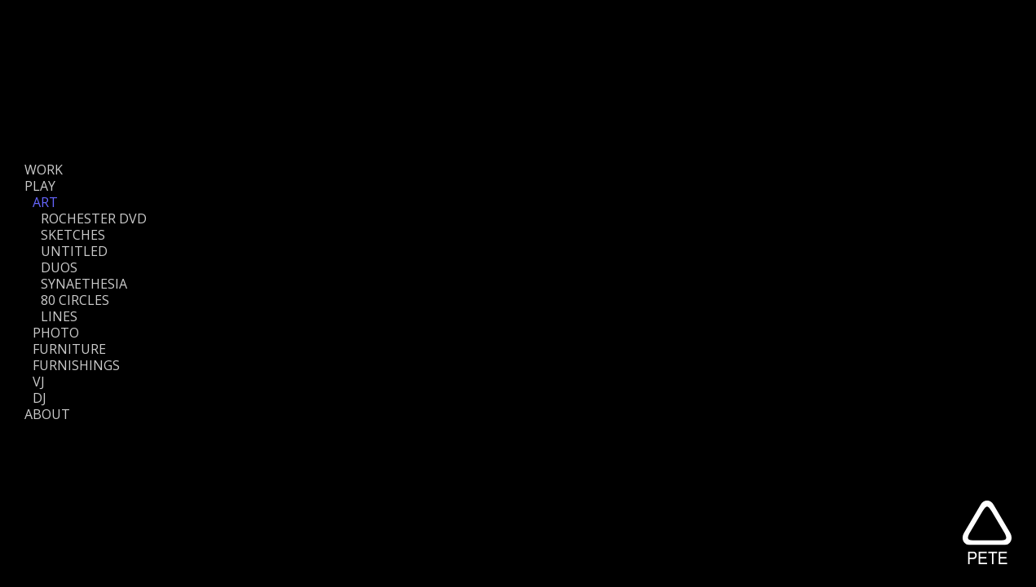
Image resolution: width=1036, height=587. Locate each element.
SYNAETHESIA (84, 284)
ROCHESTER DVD (94, 218)
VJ (39, 382)
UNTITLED (74, 251)
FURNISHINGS (76, 365)
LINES (59, 316)
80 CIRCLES (75, 300)
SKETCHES (73, 235)
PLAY (39, 186)
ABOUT (47, 414)
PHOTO (56, 333)
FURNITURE (69, 349)
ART (45, 202)
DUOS (59, 267)
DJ (39, 398)
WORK (43, 170)
